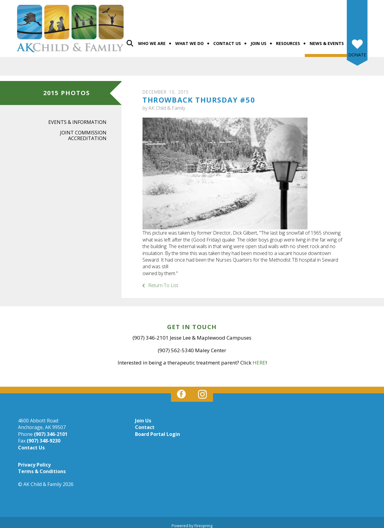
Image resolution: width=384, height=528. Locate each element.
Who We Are (152, 40)
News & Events (327, 40)
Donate (357, 51)
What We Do (189, 40)
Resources (288, 40)
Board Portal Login (157, 431)
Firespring (203, 522)
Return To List (162, 282)
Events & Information (77, 119)
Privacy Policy (34, 461)
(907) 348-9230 (43, 437)
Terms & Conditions (42, 468)
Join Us (258, 40)
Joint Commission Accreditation (83, 132)
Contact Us (227, 40)
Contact (144, 424)
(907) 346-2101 (51, 431)
